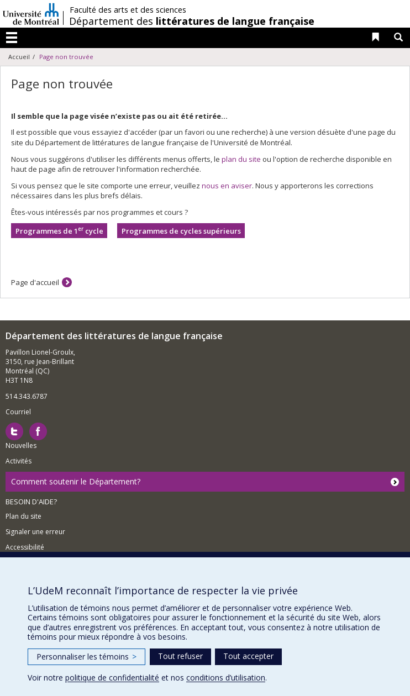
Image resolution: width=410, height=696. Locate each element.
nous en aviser (227, 186)
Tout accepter (248, 656)
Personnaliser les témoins (86, 656)
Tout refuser (180, 656)
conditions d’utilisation (225, 677)
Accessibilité (25, 547)
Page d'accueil (35, 282)
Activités (18, 461)
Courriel (18, 411)
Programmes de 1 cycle (59, 230)
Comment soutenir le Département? (75, 481)
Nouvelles (21, 445)
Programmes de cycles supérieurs (181, 231)
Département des (191, 21)
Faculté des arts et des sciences (128, 10)
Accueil (19, 56)
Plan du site (23, 516)
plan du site (241, 159)
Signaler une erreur (35, 531)
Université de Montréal (31, 14)
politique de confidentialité (112, 677)
